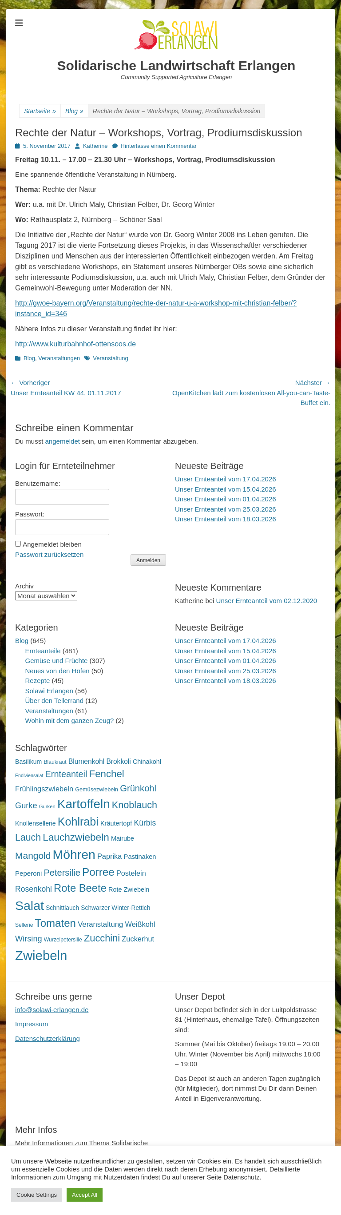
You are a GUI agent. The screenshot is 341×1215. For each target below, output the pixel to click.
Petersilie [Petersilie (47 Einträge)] (62, 873)
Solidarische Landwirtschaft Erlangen (176, 65)
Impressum (31, 1024)
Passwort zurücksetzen (49, 554)
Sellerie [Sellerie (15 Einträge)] (24, 925)
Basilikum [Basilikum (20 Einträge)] (28, 761)
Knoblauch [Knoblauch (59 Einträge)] (134, 804)
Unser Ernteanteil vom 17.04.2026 (225, 479)
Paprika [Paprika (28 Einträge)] (109, 856)
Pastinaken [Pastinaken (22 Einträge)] (140, 856)
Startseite (40, 111)
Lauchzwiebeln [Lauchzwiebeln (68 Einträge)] (76, 837)
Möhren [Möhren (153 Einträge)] (74, 854)
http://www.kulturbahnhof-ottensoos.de (75, 344)
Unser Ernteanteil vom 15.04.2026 (225, 489)
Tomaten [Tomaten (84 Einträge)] (55, 923)
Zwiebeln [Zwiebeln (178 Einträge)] (41, 955)
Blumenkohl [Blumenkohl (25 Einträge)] (86, 761)
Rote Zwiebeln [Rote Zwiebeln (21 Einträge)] (128, 889)
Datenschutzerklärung (47, 1038)
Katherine (95, 146)
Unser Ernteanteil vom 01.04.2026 (225, 499)
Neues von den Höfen (57, 671)
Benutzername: (37, 483)
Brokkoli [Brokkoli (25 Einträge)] (118, 761)
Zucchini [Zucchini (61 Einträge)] (102, 938)
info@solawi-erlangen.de (51, 1009)
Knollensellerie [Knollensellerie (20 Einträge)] (35, 823)
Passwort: (29, 514)
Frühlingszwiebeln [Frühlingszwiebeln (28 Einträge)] (44, 789)
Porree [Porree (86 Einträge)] (98, 872)
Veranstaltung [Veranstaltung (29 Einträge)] (100, 924)
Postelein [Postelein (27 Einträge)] (131, 873)
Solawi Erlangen (49, 691)
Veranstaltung (110, 358)
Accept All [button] (84, 1194)
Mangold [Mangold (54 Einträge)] (33, 855)
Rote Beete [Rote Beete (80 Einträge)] (80, 888)
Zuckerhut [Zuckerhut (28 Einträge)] (138, 939)
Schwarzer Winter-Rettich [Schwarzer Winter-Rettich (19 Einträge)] (115, 908)
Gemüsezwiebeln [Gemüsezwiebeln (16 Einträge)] (96, 789)
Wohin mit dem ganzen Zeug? (69, 720)
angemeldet (62, 441)
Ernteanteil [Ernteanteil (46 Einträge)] (66, 774)
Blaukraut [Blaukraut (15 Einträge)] (55, 762)
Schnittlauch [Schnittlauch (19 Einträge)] (62, 908)
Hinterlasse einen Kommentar (159, 146)
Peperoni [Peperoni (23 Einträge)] (28, 873)
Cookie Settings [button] (36, 1194)
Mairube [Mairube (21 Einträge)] (122, 838)
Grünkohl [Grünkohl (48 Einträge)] (138, 788)
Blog (74, 111)
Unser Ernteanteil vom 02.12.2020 (266, 600)
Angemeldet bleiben (52, 544)
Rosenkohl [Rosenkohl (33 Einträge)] (33, 889)
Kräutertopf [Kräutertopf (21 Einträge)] (116, 823)
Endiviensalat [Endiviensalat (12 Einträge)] (29, 775)
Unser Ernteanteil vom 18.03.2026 (225, 519)
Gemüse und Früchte (56, 660)
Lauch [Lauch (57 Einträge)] (28, 837)
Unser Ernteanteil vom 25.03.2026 (225, 509)
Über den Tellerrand (54, 700)
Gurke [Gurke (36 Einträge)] (26, 805)
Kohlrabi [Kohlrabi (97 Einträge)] (78, 821)
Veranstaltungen (59, 358)
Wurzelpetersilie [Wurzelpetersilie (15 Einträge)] (63, 940)
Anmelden (148, 560)
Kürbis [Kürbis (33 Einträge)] (145, 822)
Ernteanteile (43, 651)
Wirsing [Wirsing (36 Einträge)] (28, 938)
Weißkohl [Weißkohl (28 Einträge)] (140, 924)
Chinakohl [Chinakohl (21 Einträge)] (147, 761)
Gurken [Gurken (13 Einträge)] (47, 806)
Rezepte (37, 680)
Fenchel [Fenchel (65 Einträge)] (106, 773)
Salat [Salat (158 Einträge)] (29, 905)
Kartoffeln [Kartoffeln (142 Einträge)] (83, 804)
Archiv (24, 586)
